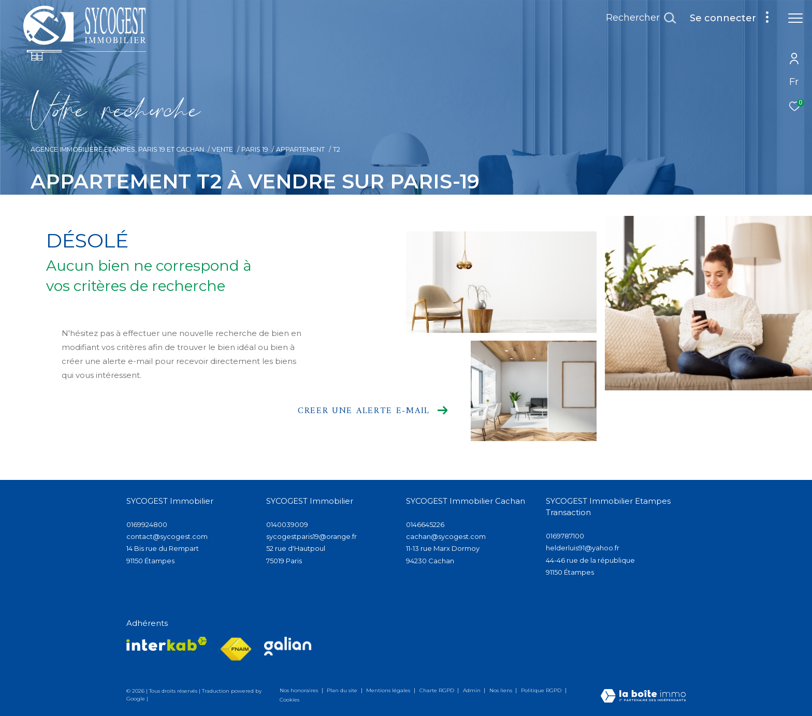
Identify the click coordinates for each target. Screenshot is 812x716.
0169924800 (146, 524)
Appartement (300, 149)
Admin (472, 690)
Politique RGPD (541, 690)
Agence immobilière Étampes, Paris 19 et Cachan (117, 149)
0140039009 (287, 524)
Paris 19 (254, 149)
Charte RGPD (437, 690)
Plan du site (343, 690)
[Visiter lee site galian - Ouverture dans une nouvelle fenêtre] (287, 646)
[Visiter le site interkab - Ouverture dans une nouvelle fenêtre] (166, 644)
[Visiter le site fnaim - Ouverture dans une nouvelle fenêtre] (235, 649)
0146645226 (425, 524)
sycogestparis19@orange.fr (311, 536)
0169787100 (565, 536)
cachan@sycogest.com (446, 536)
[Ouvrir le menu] (795, 18)
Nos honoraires (300, 690)
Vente (222, 149)
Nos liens (501, 690)
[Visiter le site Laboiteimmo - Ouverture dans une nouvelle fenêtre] (643, 696)
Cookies (289, 700)
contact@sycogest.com (167, 536)
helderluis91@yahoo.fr (582, 548)
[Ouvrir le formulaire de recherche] (641, 18)
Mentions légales (389, 690)
